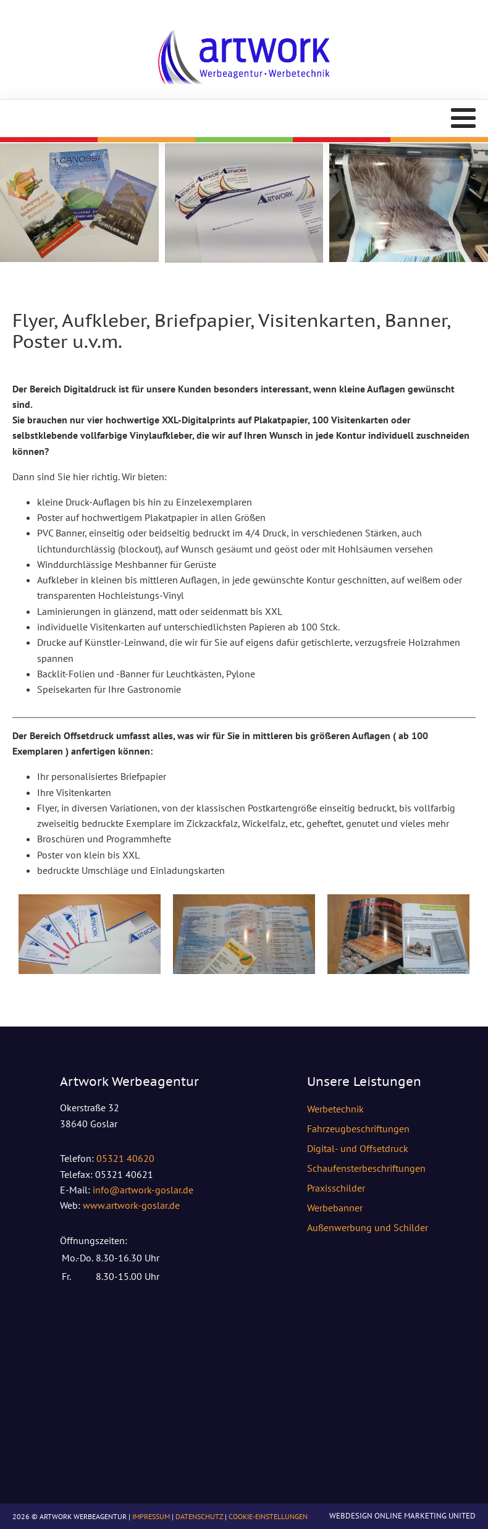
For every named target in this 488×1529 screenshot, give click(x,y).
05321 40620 (125, 1158)
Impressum (151, 1516)
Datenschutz (199, 1516)
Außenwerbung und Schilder (367, 1227)
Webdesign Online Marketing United (402, 1515)
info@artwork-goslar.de (143, 1190)
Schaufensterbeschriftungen (366, 1168)
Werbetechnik (335, 1109)
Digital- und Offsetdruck (357, 1148)
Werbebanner (335, 1207)
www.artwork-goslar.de (131, 1205)
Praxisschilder (336, 1188)
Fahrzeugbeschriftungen (358, 1128)
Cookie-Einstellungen (268, 1516)
